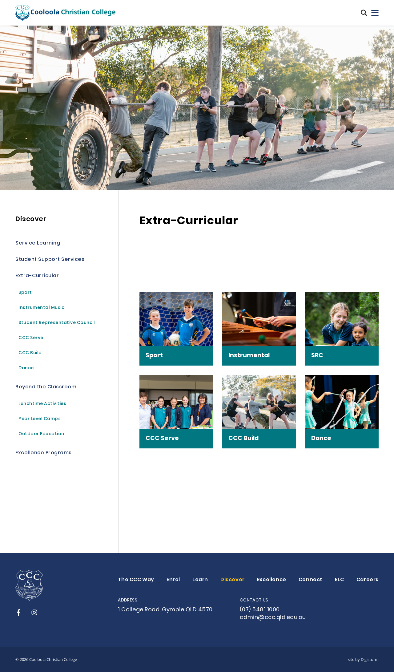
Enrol (173, 580)
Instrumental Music (41, 308)
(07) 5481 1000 (260, 609)
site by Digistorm (363, 659)
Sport (25, 293)
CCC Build (30, 353)
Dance (26, 368)
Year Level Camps (39, 419)
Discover (30, 219)
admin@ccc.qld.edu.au (273, 617)
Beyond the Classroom (45, 387)
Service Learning (37, 243)
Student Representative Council (56, 323)
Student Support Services (49, 260)
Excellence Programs (43, 453)
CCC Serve (30, 338)
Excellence (271, 580)
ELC (339, 580)
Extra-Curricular (37, 276)
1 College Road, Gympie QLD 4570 (165, 609)
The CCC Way (136, 580)
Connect (311, 580)
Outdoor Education (41, 434)
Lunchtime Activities (42, 404)
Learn (200, 580)
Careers (367, 580)
